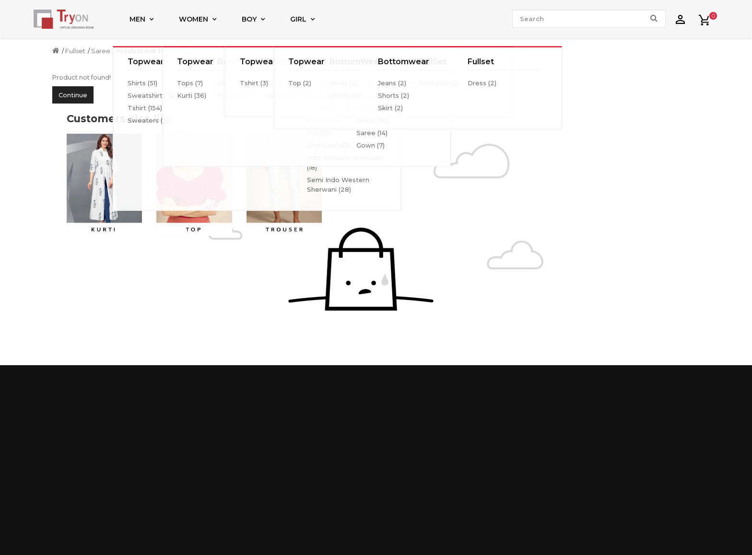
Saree (100, 51)
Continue (73, 95)
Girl (298, 19)
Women (193, 19)
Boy (249, 19)
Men (137, 19)
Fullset (75, 51)
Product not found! (148, 51)
